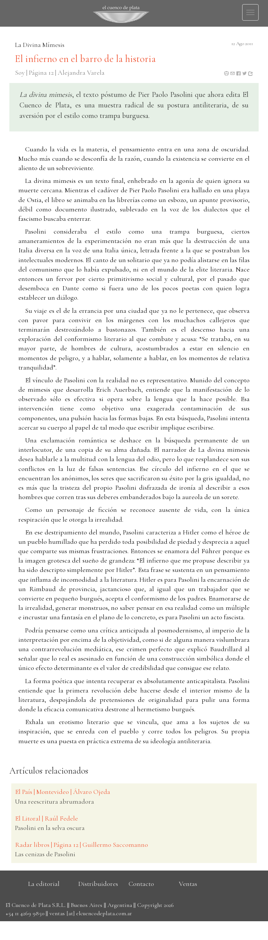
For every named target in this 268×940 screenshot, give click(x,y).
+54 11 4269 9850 (25, 913)
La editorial (44, 884)
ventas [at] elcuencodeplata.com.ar (90, 913)
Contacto (141, 884)
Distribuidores (98, 884)
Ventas (188, 884)
